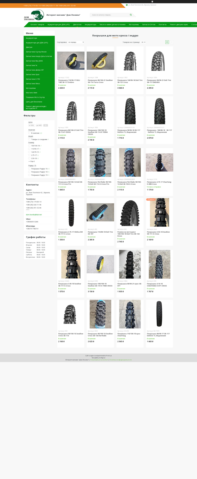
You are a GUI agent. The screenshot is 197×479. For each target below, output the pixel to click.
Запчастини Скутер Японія (36, 52)
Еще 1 (33, 161)
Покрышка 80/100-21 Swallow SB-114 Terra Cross (100, 81)
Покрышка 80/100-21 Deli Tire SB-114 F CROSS (70, 131)
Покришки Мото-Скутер (35, 97)
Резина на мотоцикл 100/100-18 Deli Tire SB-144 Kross (128, 234)
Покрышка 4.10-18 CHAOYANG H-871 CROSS (157, 285)
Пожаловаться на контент (99, 360)
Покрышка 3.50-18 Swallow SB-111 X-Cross (158, 233)
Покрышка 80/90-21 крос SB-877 (129, 285)
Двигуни (29, 47)
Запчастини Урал (32, 74)
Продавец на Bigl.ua (98, 358)
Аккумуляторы (90, 24)
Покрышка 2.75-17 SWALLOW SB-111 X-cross (70, 233)
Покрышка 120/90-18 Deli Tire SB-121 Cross (129, 81)
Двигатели (77, 24)
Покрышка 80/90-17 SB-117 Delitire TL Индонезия (158, 335)
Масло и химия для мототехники (112, 24)
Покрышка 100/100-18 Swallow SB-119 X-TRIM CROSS (100, 285)
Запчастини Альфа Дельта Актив (39, 56)
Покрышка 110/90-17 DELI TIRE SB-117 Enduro (69, 81)
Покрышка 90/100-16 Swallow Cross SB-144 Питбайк (100, 335)
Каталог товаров (37, 24)
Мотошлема (31, 88)
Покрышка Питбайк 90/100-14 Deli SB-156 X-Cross (129, 183)
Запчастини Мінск (33, 83)
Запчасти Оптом (148, 24)
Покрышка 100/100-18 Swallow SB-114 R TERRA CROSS (98, 132)
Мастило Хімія (31, 93)
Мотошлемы (134, 24)
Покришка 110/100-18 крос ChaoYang (128, 335)
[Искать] (131, 15)
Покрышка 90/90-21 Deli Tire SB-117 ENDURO (159, 81)
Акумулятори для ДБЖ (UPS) (59, 24)
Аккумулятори (31, 38)
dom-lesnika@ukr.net (34, 215)
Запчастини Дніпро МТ (35, 70)
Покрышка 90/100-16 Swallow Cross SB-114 (70, 335)
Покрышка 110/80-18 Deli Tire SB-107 (100, 233)
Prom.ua (109, 356)
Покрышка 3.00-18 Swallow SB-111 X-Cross (69, 285)
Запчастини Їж (31, 65)
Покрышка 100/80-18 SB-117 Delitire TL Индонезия (159, 131)
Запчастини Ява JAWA (34, 61)
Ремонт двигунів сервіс (179, 24)
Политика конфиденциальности (121, 360)
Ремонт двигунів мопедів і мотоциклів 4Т (36, 107)
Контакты (162, 24)
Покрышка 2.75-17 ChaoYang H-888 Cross (159, 183)
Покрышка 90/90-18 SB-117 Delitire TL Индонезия (128, 131)
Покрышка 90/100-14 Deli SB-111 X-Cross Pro (70, 183)
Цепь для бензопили (34, 102)
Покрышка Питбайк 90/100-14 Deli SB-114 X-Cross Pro (100, 183)
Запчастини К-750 (33, 79)
